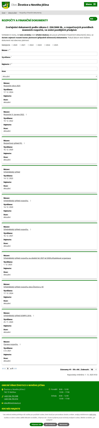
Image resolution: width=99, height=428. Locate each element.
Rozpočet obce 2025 (12, 86)
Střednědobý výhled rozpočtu (18, 200)
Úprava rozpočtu (12, 344)
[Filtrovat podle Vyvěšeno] (49, 61)
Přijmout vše (36, 424)
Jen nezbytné (50, 424)
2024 (48, 45)
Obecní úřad (12, 13)
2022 (32, 45)
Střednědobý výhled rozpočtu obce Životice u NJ (24, 287)
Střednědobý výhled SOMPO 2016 (19, 315)
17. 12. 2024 (8, 92)
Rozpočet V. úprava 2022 (16, 114)
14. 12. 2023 (8, 178)
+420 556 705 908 (11, 396)
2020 (15, 45)
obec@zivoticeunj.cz (12, 403)
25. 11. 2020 (8, 322)
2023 (40, 45)
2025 (56, 45)
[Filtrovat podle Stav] (49, 76)
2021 (23, 45)
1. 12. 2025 (8, 264)
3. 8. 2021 (7, 351)
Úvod (3, 13)
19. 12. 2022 (8, 121)
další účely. (93, 414)
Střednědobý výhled (12, 172)
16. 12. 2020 (8, 149)
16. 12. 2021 (8, 236)
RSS (93, 19)
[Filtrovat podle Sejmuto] (49, 69)
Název (5, 50)
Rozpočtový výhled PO (15, 143)
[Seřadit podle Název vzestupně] (10, 49)
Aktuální (7, 102)
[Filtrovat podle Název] (49, 54)
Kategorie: (6, 45)
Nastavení (63, 424)
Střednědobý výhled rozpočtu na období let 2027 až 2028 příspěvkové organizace (37, 258)
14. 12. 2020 (8, 207)
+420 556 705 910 (11, 399)
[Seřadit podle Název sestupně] (10, 50)
